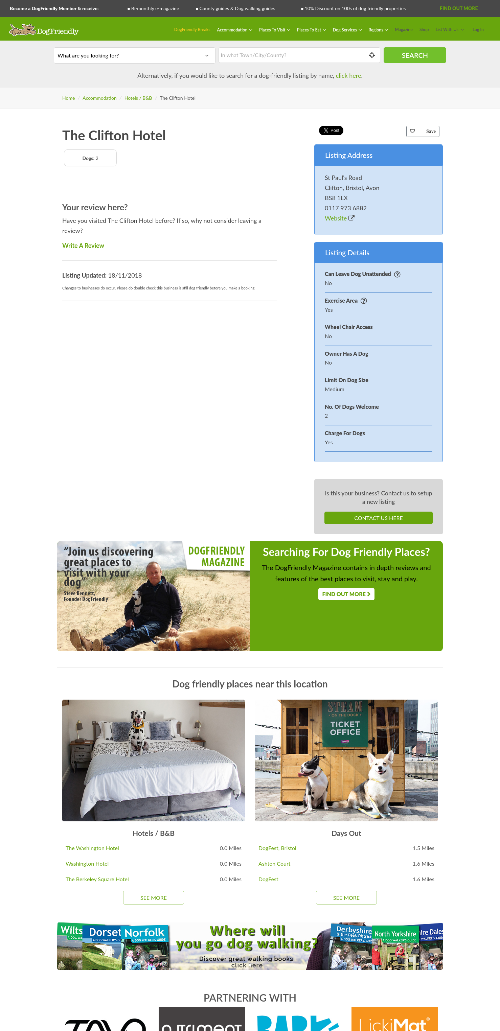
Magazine (404, 29)
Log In (478, 29)
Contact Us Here (378, 518)
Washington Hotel (87, 863)
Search (415, 55)
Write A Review (83, 245)
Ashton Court (274, 863)
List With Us (447, 29)
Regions (376, 29)
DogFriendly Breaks (192, 29)
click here (348, 75)
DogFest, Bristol (277, 848)
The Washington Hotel (92, 848)
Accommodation (233, 29)
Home (68, 98)
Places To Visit (273, 29)
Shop (424, 29)
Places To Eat (309, 29)
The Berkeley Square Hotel (97, 879)
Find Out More (459, 8)
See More (153, 897)
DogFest (268, 879)
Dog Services (345, 29)
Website (340, 218)
